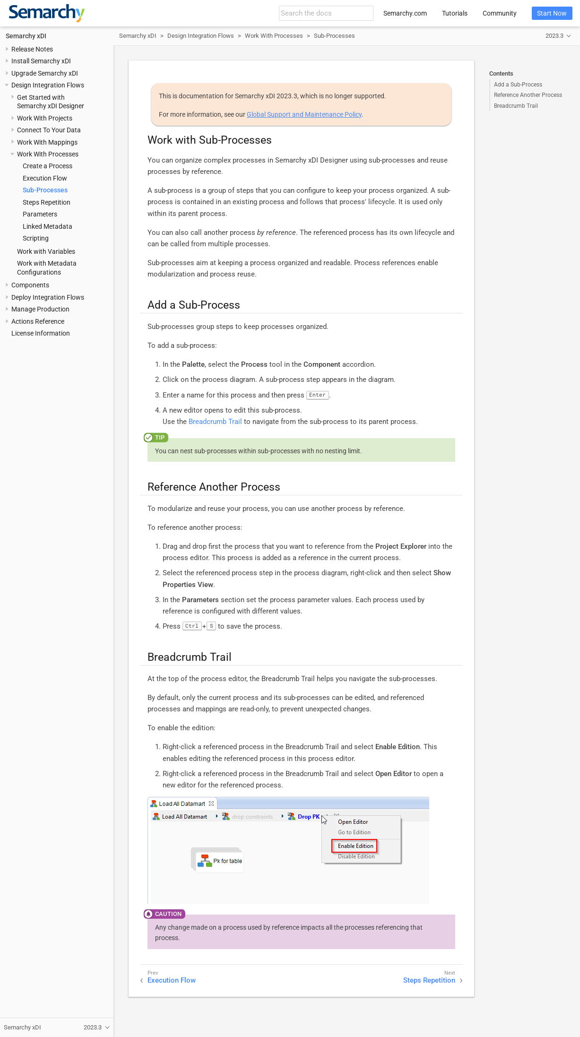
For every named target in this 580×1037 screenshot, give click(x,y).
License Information (40, 333)
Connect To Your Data (49, 130)
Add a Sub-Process (518, 84)
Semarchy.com (405, 13)
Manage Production (40, 309)
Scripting (36, 238)
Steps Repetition (46, 202)
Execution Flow (45, 178)
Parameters (40, 214)
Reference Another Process (528, 95)
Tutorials (454, 13)
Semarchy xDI (26, 36)
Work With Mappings (47, 142)
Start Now (552, 13)
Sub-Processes (45, 190)
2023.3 (554, 35)
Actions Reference (37, 321)
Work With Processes (47, 154)
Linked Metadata (47, 226)
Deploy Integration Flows (47, 297)
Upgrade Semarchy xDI (44, 73)
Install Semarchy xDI (41, 61)
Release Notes (32, 49)
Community (500, 13)
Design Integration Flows (47, 85)
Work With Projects (44, 118)
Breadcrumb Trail (516, 106)
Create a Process (47, 166)
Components (30, 285)
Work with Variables (46, 251)
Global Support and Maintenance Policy (304, 114)
